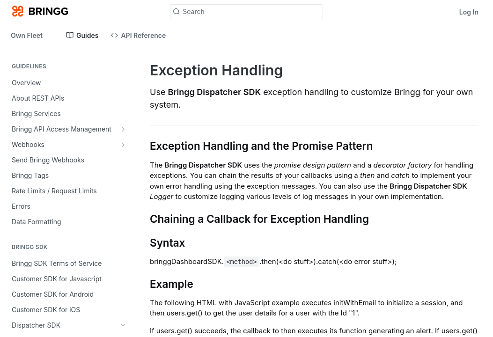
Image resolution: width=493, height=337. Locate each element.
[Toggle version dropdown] (32, 35)
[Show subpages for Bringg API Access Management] (123, 129)
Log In (468, 12)
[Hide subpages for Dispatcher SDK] (123, 325)
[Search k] (246, 12)
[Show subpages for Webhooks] (123, 144)
